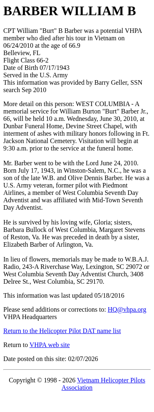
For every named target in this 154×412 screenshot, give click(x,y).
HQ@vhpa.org (127, 309)
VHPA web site (50, 344)
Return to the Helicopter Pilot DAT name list (62, 330)
